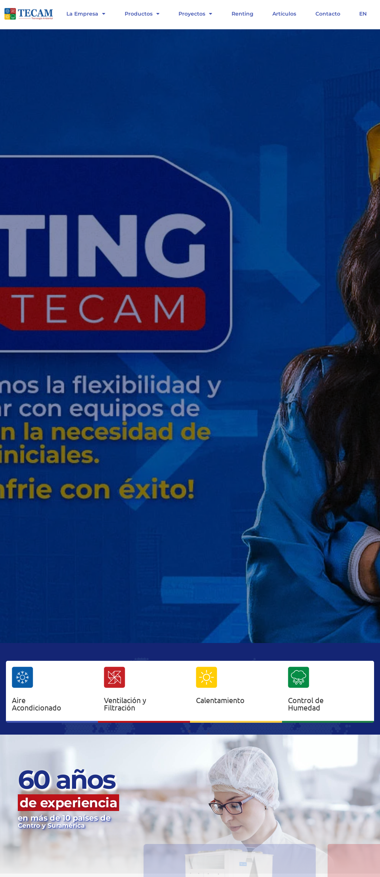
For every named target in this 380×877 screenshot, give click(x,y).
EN (363, 13)
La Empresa (85, 13)
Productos (142, 13)
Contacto (327, 13)
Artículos (284, 13)
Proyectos (195, 13)
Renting (242, 13)
